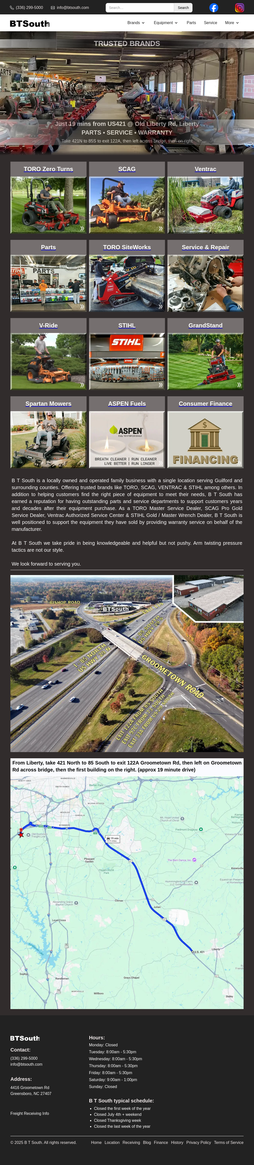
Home (96, 1142)
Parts (191, 23)
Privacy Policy (198, 1142)
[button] (137, 22)
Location (112, 1142)
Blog (147, 1142)
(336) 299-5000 (23, 1058)
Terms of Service (229, 1142)
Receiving (131, 1142)
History (177, 1142)
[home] (30, 23)
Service (210, 23)
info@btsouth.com (26, 1064)
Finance (161, 1142)
